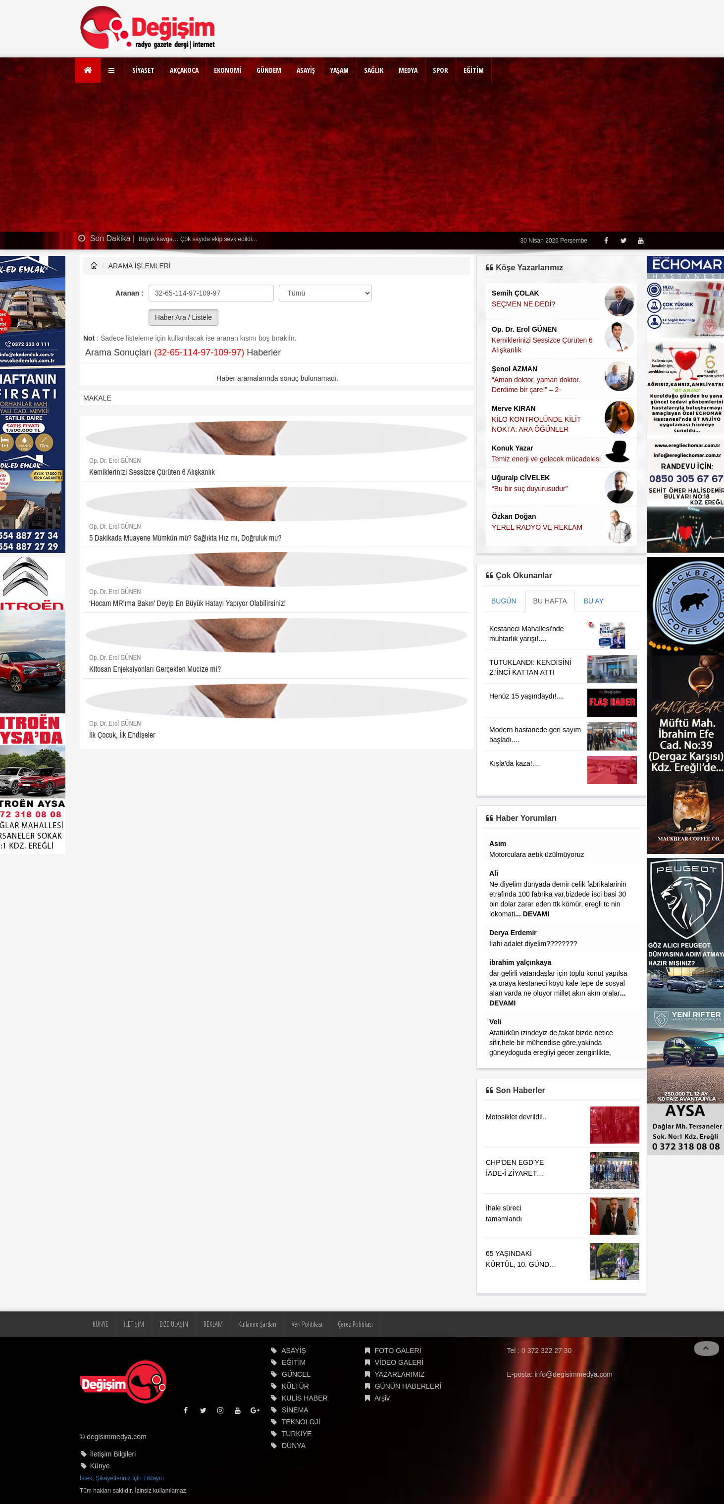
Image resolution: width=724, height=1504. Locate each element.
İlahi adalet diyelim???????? (533, 944)
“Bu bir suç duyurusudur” (530, 489)
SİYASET (143, 70)
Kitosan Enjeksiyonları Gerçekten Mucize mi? (155, 668)
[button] (113, 70)
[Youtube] (640, 240)
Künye (100, 1466)
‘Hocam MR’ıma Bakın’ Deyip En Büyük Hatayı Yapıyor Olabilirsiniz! (187, 603)
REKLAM (213, 1324)
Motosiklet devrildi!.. (516, 1117)
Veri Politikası (307, 1324)
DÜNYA (294, 1446)
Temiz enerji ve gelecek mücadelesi (546, 459)
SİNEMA (295, 1410)
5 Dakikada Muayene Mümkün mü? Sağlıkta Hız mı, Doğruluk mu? (185, 537)
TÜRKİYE (297, 1434)
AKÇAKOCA (184, 70)
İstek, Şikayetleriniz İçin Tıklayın (122, 1478)
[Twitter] (623, 240)
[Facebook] (606, 240)
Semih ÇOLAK (515, 293)
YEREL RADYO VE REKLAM (537, 527)
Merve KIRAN (514, 408)
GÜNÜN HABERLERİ (408, 1386)
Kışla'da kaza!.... (514, 763)
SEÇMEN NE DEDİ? (523, 304)
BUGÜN (504, 601)
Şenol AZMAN (514, 369)
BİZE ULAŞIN (173, 1324)
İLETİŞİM (134, 1324)
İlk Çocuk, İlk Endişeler (122, 734)
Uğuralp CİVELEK (521, 478)
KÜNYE (100, 1324)
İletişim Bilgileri (113, 1454)
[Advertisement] (362, 157)
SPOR (440, 70)
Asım (497, 844)
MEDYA (408, 70)
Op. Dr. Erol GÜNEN (115, 460)
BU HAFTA (550, 601)
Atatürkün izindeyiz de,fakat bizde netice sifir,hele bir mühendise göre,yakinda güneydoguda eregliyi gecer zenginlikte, (551, 1042)
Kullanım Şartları (257, 1324)
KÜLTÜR (295, 1386)
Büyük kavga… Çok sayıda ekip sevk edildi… (197, 239)
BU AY (594, 601)
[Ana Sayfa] (88, 70)
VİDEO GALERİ (399, 1362)
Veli (495, 1022)
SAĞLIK (373, 70)
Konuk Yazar (512, 448)
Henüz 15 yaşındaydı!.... (526, 696)
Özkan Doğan (514, 516)
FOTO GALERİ (398, 1350)
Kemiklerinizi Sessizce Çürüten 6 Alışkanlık (152, 471)
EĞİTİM (474, 70)
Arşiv (382, 1398)
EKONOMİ (227, 70)
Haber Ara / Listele (183, 317)
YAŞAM (339, 70)
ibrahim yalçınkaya (520, 962)
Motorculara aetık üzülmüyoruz (536, 854)
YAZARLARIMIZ (399, 1374)
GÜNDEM (269, 70)
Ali (493, 873)
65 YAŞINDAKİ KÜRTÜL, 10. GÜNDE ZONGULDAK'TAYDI (520, 1264)
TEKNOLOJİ (301, 1422)
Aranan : (129, 293)
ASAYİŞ (306, 70)
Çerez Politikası (355, 1324)
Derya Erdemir (513, 933)
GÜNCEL (296, 1374)
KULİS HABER (305, 1398)
